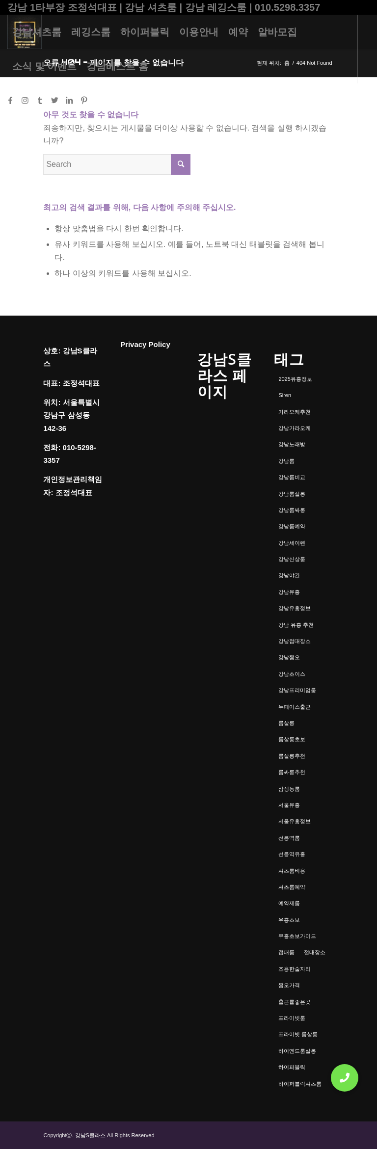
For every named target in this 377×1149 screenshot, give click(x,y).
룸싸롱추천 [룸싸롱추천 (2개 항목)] (291, 772)
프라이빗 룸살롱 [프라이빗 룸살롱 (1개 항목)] (298, 1034)
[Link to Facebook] (10, 100)
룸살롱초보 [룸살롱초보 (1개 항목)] (291, 739)
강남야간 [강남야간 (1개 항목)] (289, 575)
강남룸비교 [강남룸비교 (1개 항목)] (291, 477)
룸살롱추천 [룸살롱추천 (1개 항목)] (291, 756)
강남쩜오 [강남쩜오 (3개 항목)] (289, 657)
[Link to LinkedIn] (69, 100)
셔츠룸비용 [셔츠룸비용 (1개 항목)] (291, 871)
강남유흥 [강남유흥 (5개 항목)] (289, 592)
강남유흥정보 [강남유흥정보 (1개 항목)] (294, 608)
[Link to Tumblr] (39, 100)
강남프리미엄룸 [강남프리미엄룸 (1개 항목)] (297, 690)
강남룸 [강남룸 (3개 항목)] (286, 461)
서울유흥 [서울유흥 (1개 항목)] (289, 805)
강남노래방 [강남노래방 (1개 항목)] (291, 444)
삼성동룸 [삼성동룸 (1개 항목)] (289, 789)
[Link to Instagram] (25, 100)
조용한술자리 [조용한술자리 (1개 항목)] (294, 969)
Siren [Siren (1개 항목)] (284, 395)
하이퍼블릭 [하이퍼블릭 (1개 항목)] (291, 1067)
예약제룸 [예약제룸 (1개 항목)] (289, 903)
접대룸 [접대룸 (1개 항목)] (286, 952)
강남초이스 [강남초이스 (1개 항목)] (291, 674)
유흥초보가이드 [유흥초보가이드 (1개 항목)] (297, 936)
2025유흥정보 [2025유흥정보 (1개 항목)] (295, 379)
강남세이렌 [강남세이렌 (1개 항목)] (291, 543)
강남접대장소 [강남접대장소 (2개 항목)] (294, 641)
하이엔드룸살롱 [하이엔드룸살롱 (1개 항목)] (297, 1051)
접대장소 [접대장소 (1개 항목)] (314, 952)
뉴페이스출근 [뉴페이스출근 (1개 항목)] (294, 707)
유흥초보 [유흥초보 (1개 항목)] (289, 920)
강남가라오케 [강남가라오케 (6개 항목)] (294, 428)
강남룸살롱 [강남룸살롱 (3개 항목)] (291, 494)
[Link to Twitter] (54, 100)
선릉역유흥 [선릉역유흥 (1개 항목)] (291, 854)
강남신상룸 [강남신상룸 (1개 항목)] (291, 559)
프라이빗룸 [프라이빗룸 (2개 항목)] (291, 1018)
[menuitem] (36, 32)
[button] (344, 1078)
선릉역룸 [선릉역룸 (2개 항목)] (289, 838)
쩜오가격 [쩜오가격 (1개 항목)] (289, 985)
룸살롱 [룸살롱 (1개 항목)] (286, 723)
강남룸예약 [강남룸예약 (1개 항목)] (291, 526)
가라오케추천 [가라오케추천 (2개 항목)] (294, 412)
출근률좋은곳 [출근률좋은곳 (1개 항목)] (294, 1002)
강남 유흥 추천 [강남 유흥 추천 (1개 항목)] (296, 625)
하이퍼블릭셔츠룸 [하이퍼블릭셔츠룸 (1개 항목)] (300, 1084)
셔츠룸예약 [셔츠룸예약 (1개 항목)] (291, 887)
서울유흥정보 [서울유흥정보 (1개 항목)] (294, 821)
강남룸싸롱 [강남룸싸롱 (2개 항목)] (291, 510)
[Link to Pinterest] (84, 100)
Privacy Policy (145, 344)
